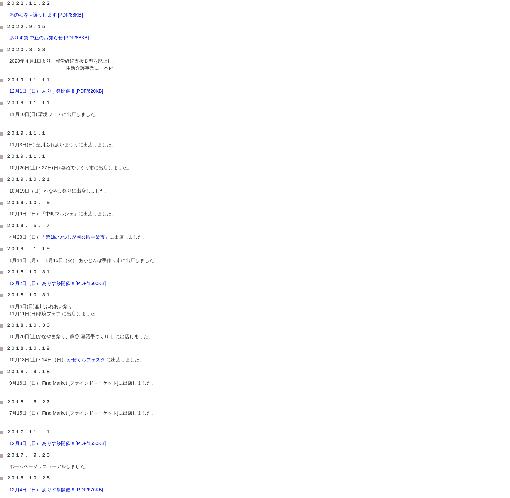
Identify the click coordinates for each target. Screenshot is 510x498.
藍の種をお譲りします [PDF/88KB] (46, 15)
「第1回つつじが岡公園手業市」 (75, 237)
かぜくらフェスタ (85, 359)
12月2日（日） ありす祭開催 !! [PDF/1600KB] (57, 283)
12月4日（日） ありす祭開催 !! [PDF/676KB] (56, 489)
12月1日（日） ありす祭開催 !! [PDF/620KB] (56, 91)
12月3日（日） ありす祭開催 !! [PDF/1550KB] (57, 443)
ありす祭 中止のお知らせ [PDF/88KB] (49, 37)
